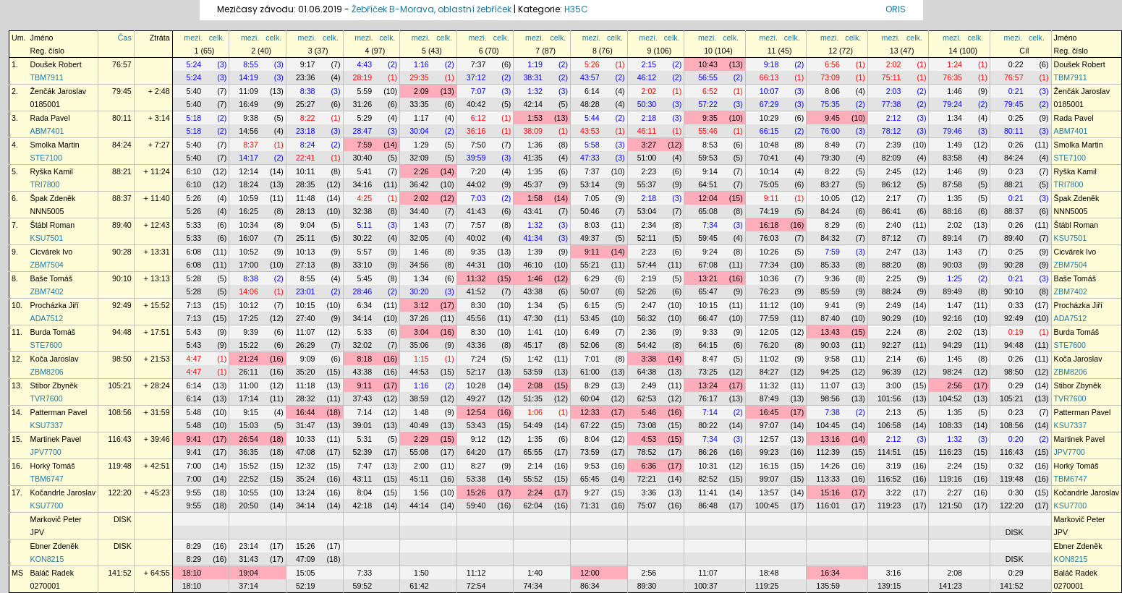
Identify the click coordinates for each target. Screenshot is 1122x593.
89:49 (952, 291)
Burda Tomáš (53, 332)
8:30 (478, 305)
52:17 (476, 371)
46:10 (533, 264)
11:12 (769, 305)
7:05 (592, 198)
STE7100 (46, 157)
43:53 (590, 131)
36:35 (248, 452)
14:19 (248, 77)
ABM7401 (47, 131)
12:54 (476, 412)
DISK (123, 519)
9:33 (710, 332)
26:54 (248, 439)
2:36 (649, 332)
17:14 (248, 398)
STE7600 (46, 345)
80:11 (122, 118)
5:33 (194, 225)
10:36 (769, 278)
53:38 (476, 478)
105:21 (120, 385)
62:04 (533, 505)
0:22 (1016, 64)
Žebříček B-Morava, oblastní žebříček (431, 9)
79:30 (830, 157)
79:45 (122, 91)
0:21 (1016, 91)
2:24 (893, 332)
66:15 (769, 131)
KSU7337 (47, 425)
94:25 (830, 371)
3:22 (893, 492)
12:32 (305, 465)
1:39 (535, 251)
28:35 (305, 184)
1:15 (421, 358)
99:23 (769, 452)
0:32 (1016, 465)
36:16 (476, 131)
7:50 (478, 144)
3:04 (421, 332)
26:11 (248, 371)
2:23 (649, 171)
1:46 (954, 91)
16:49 (248, 104)
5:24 (194, 64)
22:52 (248, 478)
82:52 (708, 478)
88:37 (122, 198)
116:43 (120, 439)
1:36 (535, 144)
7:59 (364, 144)
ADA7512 (47, 318)
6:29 (592, 278)
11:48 (305, 198)
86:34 (590, 585)
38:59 (419, 398)
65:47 (708, 291)
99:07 (769, 478)
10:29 (769, 118)
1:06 (535, 412)
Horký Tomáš (52, 465)
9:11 (771, 198)
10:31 (708, 465)
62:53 (647, 398)
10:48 (769, 144)
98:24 (952, 371)
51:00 (647, 157)
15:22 (248, 345)
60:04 (590, 398)
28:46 (363, 291)
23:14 (248, 546)
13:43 (830, 332)
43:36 (476, 345)
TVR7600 (46, 398)
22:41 (305, 157)
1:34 (954, 118)
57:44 (647, 264)
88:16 (952, 211)
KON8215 (47, 559)
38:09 (533, 131)
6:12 (478, 118)
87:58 (952, 184)
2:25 (893, 278)
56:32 (647, 318)
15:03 (248, 425)
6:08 (194, 251)
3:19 (893, 465)
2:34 (649, 225)
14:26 (830, 465)
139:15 (889, 585)
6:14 (592, 91)
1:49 (954, 144)
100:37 (706, 585)
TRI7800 (45, 184)
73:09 (830, 77)
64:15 (708, 345)
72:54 (476, 585)
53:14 (590, 184)
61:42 (419, 585)
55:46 (708, 131)
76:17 (708, 398)
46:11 (647, 131)
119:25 (767, 585)
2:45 (893, 171)
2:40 (893, 225)
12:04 (708, 198)
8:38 (307, 91)
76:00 (830, 131)
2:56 (954, 385)
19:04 (248, 572)
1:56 (421, 492)
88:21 (122, 171)
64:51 (708, 184)
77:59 (769, 318)
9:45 (832, 118)
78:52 (647, 452)
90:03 (952, 264)
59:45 (708, 238)
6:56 (832, 64)
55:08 (419, 452)
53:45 (590, 318)
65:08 (708, 211)
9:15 (250, 412)
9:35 (710, 118)
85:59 (830, 291)
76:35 (952, 77)
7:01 (592, 358)
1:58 (535, 198)
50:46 (590, 211)
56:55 (708, 77)
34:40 (419, 211)
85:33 (830, 264)
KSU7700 (47, 505)
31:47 (305, 425)
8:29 (832, 225)
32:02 (363, 345)
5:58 (592, 144)
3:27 (649, 144)
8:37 (250, 144)
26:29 (305, 345)
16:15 (769, 465)
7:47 (364, 465)
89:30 (647, 585)
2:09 (421, 91)
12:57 (769, 439)
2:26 (421, 171)
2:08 (535, 385)
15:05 (305, 572)
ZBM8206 (47, 371)
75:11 (891, 77)
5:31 (364, 439)
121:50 (950, 505)
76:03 (769, 238)
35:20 (305, 371)
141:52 (120, 572)
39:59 (476, 157)
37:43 (363, 398)
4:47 (194, 358)
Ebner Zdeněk (54, 546)
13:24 (708, 385)
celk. (217, 37)
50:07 (590, 291)
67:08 (708, 264)
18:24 (248, 184)
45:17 (533, 345)
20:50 (248, 505)
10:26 (769, 251)
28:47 (363, 131)
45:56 (476, 318)
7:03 (478, 198)
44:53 (419, 371)
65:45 (590, 478)
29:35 (419, 77)
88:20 (891, 264)
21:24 (248, 358)
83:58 (952, 157)
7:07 (478, 91)
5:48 (194, 412)
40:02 (476, 238)
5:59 (364, 91)
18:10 (192, 572)
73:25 (708, 371)
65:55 (533, 452)
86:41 (891, 211)
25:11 (305, 238)
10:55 (248, 492)
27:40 (305, 318)
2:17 (893, 198)
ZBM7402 (47, 291)
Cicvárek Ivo (51, 251)
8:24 (307, 144)
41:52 (476, 291)
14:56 (248, 131)
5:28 (194, 278)
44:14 (419, 505)
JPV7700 (45, 452)
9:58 (832, 358)
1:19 (535, 64)
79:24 (952, 104)
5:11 (364, 225)
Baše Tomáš (51, 278)
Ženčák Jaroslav (58, 91)
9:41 (832, 305)
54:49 (533, 425)
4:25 (364, 198)
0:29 (1016, 385)
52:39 (363, 452)
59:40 (476, 505)
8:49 (832, 144)
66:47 (708, 318)
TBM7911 (47, 77)
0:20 (1016, 439)
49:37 (590, 238)
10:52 (248, 251)
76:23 (769, 291)
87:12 (891, 238)
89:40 (122, 225)
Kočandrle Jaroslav (63, 492)
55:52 (533, 478)
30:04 (419, 131)
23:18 (305, 131)
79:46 (952, 131)
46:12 (647, 77)
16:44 (305, 412)
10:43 (708, 64)
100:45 (767, 505)
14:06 (248, 291)
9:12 (478, 439)
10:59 (248, 198)
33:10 (363, 264)
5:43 (194, 332)
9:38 (250, 118)
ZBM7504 (47, 264)
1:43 (421, 225)
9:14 (710, 171)
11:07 (305, 332)
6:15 (592, 305)
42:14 (533, 104)
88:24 (891, 291)
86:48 (708, 505)
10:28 (476, 385)
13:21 (708, 278)
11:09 (248, 91)
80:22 (708, 425)
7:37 (478, 64)
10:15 (305, 305)
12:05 (769, 332)
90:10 (122, 278)
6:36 (649, 465)
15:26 (476, 492)
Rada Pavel (50, 118)
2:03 (893, 91)
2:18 (649, 118)
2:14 (893, 358)
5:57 (364, 251)
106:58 (889, 425)
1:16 (421, 64)
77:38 (891, 104)
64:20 (476, 452)
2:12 (893, 118)
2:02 (893, 64)
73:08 (647, 425)
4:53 (649, 439)
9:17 (307, 64)
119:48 (120, 465)
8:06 (832, 91)
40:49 (419, 425)
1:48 (421, 412)
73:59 (590, 452)
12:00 (590, 572)
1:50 (421, 572)
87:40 (830, 318)
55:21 (590, 264)
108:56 (120, 412)
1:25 (954, 278)
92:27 (891, 345)
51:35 (533, 398)
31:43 (248, 559)
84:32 (830, 238)
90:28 (122, 251)
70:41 (769, 157)
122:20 (120, 492)
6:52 (710, 91)
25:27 (305, 104)
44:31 (476, 264)
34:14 (363, 318)
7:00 (194, 465)
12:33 (590, 412)
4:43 (364, 64)
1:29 (421, 144)
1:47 (954, 305)
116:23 (950, 452)
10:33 (305, 439)
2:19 (649, 278)
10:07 (769, 91)
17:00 (248, 264)
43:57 (590, 77)
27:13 (305, 264)
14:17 (248, 157)
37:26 (419, 318)
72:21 (647, 478)
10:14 (769, 171)
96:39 (891, 371)
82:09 (891, 157)
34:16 (363, 184)
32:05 (419, 238)
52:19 (305, 585)
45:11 (419, 478)
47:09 (305, 559)
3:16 (893, 572)
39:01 (363, 425)
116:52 (889, 478)
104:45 (828, 425)
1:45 (954, 358)
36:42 (419, 184)
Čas (125, 37)
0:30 (1016, 492)
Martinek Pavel (55, 439)
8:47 (710, 358)
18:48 (769, 572)
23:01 (305, 291)
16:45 (769, 412)
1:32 (535, 91)
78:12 (891, 131)
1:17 (421, 118)
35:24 (305, 478)
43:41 (533, 211)
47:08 (305, 452)
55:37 (647, 184)
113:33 (828, 478)
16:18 (769, 225)
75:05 (769, 184)
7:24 (478, 358)
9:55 (194, 492)
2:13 (893, 412)
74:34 (533, 585)
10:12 (248, 305)
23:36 (305, 77)
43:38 (533, 291)
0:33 (1016, 305)
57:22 (708, 104)
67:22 (590, 425)
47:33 (590, 157)
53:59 (533, 371)
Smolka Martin (55, 144)
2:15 (649, 64)
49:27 (476, 398)
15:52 (248, 465)
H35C (576, 9)
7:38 (832, 412)
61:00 (590, 371)
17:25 (248, 318)
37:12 (476, 77)
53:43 (476, 425)
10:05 (830, 198)
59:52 (363, 585)
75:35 (830, 104)
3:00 (893, 385)
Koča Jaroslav (54, 358)
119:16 (950, 478)
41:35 (533, 157)
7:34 (710, 225)
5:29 (364, 118)
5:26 (592, 64)
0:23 (1016, 171)
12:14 (248, 171)
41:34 (533, 238)
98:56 (830, 398)
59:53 (708, 157)
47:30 (533, 318)
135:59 (828, 585)
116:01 (828, 505)
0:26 (1016, 144)
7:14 (364, 412)
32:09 (419, 157)
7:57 (478, 225)
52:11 (647, 238)
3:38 (649, 358)
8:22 (307, 118)
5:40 (194, 91)
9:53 (592, 465)
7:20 (478, 171)
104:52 (950, 398)
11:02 (769, 358)
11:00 (248, 385)
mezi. (193, 37)
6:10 (194, 171)
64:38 (647, 371)
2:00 (421, 465)
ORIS (895, 9)
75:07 (647, 505)
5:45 (364, 278)
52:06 (590, 345)
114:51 (889, 452)
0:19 (1016, 332)
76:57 (122, 64)
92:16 (952, 318)
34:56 (419, 264)
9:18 (771, 64)
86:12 (891, 184)
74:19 (769, 211)
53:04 (647, 211)
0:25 (1016, 118)
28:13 (305, 211)
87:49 (769, 398)
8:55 (250, 64)
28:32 (305, 398)
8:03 (592, 225)
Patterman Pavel (59, 412)
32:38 (363, 211)
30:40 (363, 157)
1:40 (535, 572)
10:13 (305, 251)
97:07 (769, 425)
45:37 (533, 184)
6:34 (364, 305)
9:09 (307, 358)
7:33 (364, 572)
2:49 (893, 305)
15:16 (830, 492)
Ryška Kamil (51, 171)
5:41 (364, 171)
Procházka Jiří (55, 305)
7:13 (194, 305)
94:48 (122, 332)
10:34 (248, 225)
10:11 (305, 171)
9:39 (250, 332)
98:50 (122, 358)
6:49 (592, 332)
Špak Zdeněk (53, 198)
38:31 (533, 77)
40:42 (476, 104)
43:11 (363, 478)
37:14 (248, 585)
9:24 (710, 251)
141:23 (950, 585)
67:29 (769, 104)
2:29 (421, 439)
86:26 (708, 452)
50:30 (647, 104)
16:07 (248, 238)
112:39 (828, 452)
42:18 (363, 505)
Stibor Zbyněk (54, 385)
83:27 (830, 184)
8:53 (710, 144)
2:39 (893, 144)
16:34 (830, 572)
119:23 (889, 505)
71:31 (590, 505)
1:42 (535, 358)
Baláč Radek (52, 572)
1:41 (535, 332)
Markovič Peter (56, 519)
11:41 (708, 492)
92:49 (122, 305)
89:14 (952, 238)
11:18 (305, 385)
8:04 (592, 439)
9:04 (307, 225)
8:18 (364, 358)
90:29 (891, 318)
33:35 (419, 104)
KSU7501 (47, 238)
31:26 (363, 104)
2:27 (954, 492)
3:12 (421, 305)
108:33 (950, 425)
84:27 (769, 371)
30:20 (419, 291)
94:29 (952, 345)
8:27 (478, 465)
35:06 (419, 345)
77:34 (769, 264)
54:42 (647, 345)
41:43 (476, 211)
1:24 (954, 64)
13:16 (830, 439)
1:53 (535, 118)
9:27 (592, 492)
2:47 (893, 251)
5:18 (194, 118)
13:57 (769, 492)
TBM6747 (47, 478)
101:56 (889, 398)
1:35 (535, 171)
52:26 (647, 291)
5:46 (649, 412)
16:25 (248, 211)
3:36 (649, 492)
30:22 (363, 238)
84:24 (122, 144)
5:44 (592, 118)
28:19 (363, 77)
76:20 (769, 345)
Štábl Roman (52, 225)
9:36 (832, 278)
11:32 (476, 278)
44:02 (476, 184)
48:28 (590, 104)
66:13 (769, 77)
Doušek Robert (56, 64)
